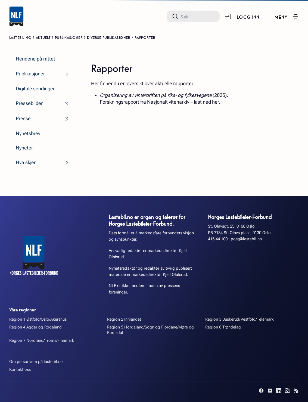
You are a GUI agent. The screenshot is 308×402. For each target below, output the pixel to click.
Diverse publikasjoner (108, 37)
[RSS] (296, 390)
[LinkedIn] (278, 390)
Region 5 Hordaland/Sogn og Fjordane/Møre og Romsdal (150, 330)
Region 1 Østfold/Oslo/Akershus (38, 319)
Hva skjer (26, 162)
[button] (286, 16)
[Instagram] (287, 390)
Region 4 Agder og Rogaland (35, 327)
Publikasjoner (69, 37)
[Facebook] (261, 390)
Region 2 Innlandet (124, 319)
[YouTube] (270, 390)
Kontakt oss (20, 369)
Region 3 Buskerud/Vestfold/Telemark (239, 319)
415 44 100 (218, 239)
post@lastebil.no (246, 239)
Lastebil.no (20, 37)
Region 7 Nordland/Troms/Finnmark (41, 340)
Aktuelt (43, 37)
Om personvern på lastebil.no (36, 361)
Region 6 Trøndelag (223, 327)
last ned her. (207, 102)
